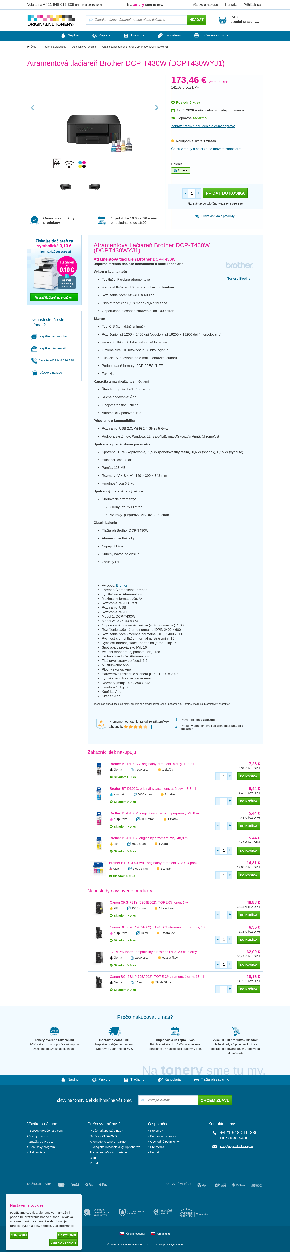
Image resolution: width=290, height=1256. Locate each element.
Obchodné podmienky (165, 1141)
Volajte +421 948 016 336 (52, 360)
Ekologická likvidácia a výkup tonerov (115, 1147)
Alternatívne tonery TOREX (109, 1141)
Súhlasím (19, 1235)
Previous (32, 109)
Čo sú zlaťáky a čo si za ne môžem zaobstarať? (207, 149)
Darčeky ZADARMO (103, 1136)
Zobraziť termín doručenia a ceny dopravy (203, 126)
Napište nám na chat (49, 336)
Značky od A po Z (41, 1141)
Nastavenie (67, 1235)
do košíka (248, 776)
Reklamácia (37, 1152)
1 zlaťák (167, 769)
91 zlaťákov (170, 957)
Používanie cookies (163, 1136)
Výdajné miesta (39, 1136)
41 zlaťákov (166, 908)
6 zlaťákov (168, 933)
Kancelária (170, 35)
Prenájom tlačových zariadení (109, 1152)
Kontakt (231, 5)
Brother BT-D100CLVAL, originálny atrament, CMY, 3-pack (153, 863)
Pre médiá (157, 1147)
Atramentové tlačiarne (84, 46)
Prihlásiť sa (252, 5)
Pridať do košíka (225, 193)
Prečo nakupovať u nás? (106, 1130)
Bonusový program (42, 1147)
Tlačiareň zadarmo (213, 35)
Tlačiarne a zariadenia (54, 46)
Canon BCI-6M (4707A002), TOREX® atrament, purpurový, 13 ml (159, 927)
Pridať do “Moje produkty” (215, 216)
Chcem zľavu (215, 1100)
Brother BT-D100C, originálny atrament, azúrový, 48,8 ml (153, 789)
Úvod (33, 46)
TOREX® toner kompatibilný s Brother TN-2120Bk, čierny (153, 952)
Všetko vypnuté (63, 1242)
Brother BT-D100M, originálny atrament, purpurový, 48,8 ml (155, 813)
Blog (93, 1157)
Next (156, 109)
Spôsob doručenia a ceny (46, 1130)
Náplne (68, 35)
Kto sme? (156, 1130)
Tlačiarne (134, 35)
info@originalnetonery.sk (236, 1146)
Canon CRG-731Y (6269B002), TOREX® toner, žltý (149, 902)
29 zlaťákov (163, 982)
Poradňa (95, 1163)
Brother (121, 585)
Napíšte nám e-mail (48, 348)
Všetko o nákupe (205, 5)
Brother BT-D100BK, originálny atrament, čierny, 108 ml (152, 764)
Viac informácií (63, 1226)
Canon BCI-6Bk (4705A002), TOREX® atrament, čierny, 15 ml (157, 977)
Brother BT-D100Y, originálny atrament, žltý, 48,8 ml (149, 838)
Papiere (100, 35)
